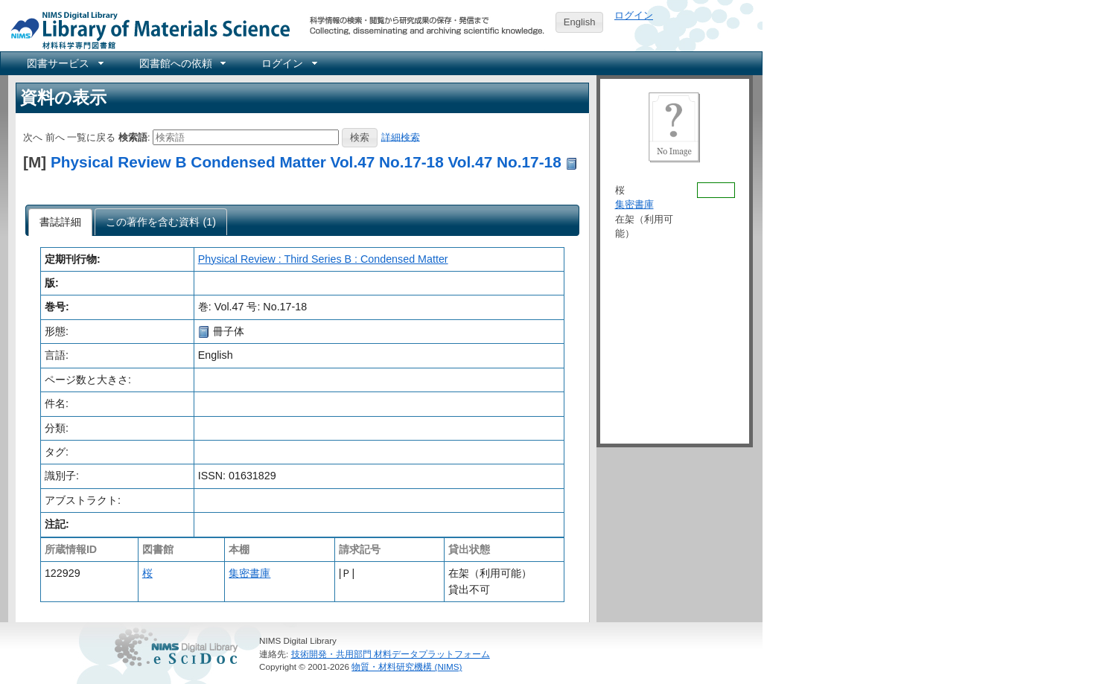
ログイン (633, 15)
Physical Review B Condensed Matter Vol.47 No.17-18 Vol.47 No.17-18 (306, 161)
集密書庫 (249, 573)
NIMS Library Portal (145, 29)
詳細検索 (400, 136)
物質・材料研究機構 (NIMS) (406, 666)
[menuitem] (64, 63)
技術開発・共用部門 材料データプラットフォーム (390, 654)
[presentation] (60, 222)
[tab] (60, 222)
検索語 (132, 136)
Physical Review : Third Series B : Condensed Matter (323, 259)
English (580, 22)
